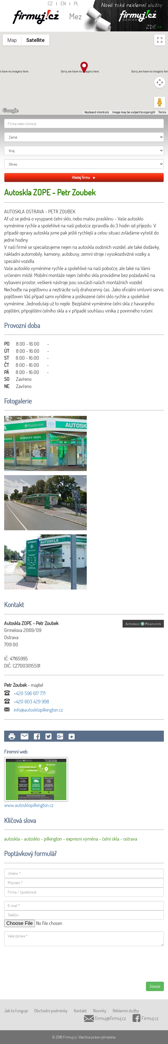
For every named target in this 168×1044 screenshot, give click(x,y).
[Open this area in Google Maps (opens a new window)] (10, 110)
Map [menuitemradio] (12, 40)
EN (63, 3)
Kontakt (80, 1010)
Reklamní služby (126, 1010)
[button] (84, 67)
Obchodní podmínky (50, 1010)
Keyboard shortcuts (97, 112)
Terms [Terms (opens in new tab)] (162, 112)
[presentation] (46, 964)
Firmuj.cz (145, 1018)
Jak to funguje (16, 1010)
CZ (50, 3)
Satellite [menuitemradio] (35, 40)
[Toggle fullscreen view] (159, 39)
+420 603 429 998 (26, 701)
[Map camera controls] (159, 82)
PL (76, 3)
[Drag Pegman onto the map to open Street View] (159, 102)
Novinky (99, 1010)
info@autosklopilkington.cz (33, 709)
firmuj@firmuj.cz (105, 1018)
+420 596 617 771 (24, 693)
